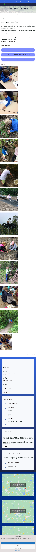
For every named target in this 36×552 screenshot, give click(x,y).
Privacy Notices (17, 550)
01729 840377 (11, 418)
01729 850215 (11, 412)
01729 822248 (11, 407)
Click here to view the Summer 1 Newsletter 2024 (18, 59)
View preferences (18, 548)
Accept (18, 542)
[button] (34, 536)
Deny (18, 545)
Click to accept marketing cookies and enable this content (18, 485)
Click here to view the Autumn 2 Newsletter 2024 (18, 54)
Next (34, 354)
